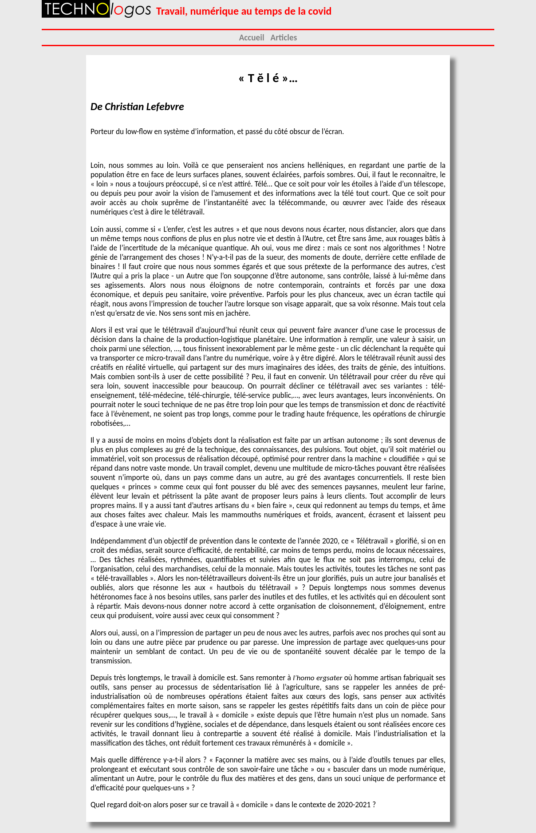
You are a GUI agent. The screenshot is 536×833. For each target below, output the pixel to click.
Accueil (251, 37)
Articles (284, 37)
